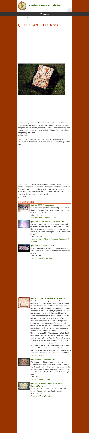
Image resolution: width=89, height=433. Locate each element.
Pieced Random (45, 217)
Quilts (26, 18)
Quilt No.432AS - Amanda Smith (42, 205)
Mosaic (41, 258)
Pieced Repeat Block (47, 239)
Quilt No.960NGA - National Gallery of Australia (47, 298)
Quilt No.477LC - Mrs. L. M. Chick (42, 246)
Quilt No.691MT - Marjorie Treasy (42, 359)
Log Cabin (59, 239)
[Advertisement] (44, 45)
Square (47, 379)
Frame (56, 89)
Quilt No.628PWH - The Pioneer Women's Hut (47, 222)
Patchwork (49, 89)
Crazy (54, 217)
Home (20, 18)
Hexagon (48, 258)
